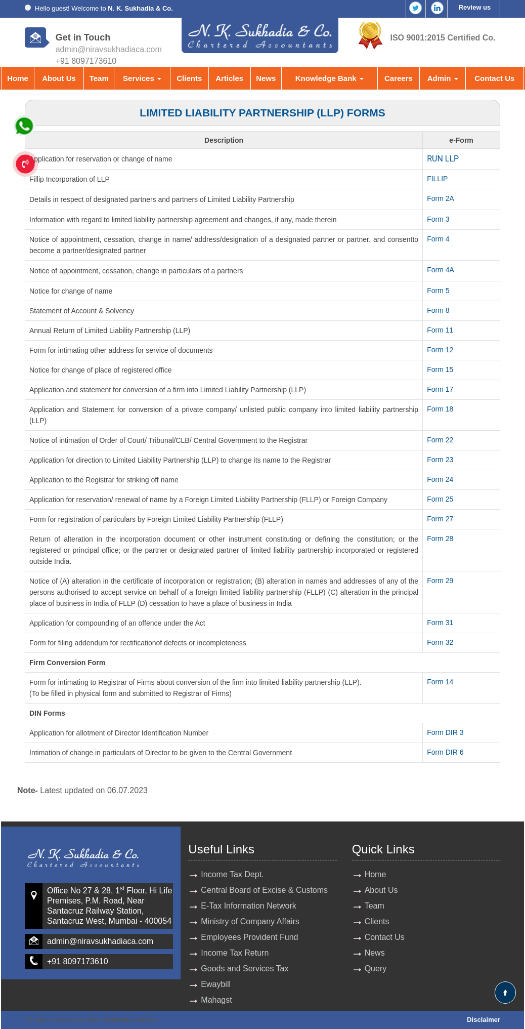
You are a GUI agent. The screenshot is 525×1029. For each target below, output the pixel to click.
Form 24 (440, 479)
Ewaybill (216, 984)
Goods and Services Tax (244, 968)
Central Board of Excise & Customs (264, 890)
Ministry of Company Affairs (250, 921)
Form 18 (440, 409)
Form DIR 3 (445, 732)
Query (376, 968)
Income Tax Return (235, 953)
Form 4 (438, 239)
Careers (398, 78)
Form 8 (438, 310)
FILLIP (437, 179)
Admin (442, 78)
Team (99, 78)
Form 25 (440, 499)
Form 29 (440, 581)
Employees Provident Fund (249, 937)
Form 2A (440, 198)
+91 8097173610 (77, 961)
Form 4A (440, 270)
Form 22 (440, 440)
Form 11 (440, 330)
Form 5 (438, 290)
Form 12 (440, 350)
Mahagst (216, 1000)
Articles (229, 78)
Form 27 (440, 519)
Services (142, 78)
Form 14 (440, 682)
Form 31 (440, 623)
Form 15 (440, 369)
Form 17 (440, 389)
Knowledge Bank (329, 78)
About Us (59, 78)
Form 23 (440, 460)
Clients (189, 78)
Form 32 (440, 642)
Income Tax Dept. (232, 874)
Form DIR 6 (445, 752)
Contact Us (494, 78)
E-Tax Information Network (248, 905)
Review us (475, 7)
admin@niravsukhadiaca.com (109, 49)
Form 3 (438, 219)
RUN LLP (443, 158)
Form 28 (440, 538)
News (266, 78)
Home (17, 78)
